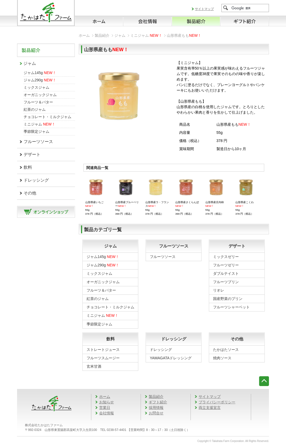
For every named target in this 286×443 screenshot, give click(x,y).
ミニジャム (39, 124)
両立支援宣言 (210, 407)
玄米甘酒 (94, 366)
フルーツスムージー (103, 358)
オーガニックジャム (40, 95)
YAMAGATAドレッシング (171, 358)
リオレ (218, 290)
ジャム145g (40, 73)
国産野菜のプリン (227, 299)
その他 (30, 193)
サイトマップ (204, 9)
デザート (32, 154)
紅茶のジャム (35, 109)
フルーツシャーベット (231, 307)
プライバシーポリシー (217, 402)
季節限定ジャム (36, 131)
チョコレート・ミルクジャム (47, 117)
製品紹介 (102, 35)
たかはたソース (226, 349)
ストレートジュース (103, 349)
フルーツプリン (226, 282)
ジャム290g (40, 80)
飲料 (28, 167)
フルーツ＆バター (38, 102)
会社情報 (106, 413)
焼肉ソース (222, 358)
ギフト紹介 (158, 402)
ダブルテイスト (226, 273)
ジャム (29, 63)
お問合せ (156, 413)
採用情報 (156, 407)
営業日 (104, 407)
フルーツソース (38, 141)
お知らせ (106, 402)
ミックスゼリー (226, 257)
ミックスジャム (36, 87)
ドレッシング (36, 180)
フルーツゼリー (226, 265)
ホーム (84, 35)
